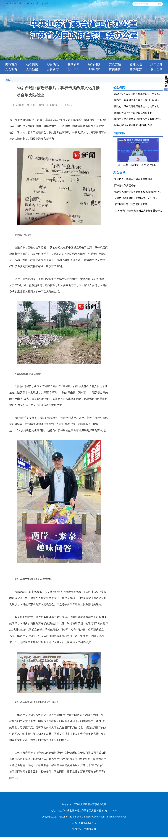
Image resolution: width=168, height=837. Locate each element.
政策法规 (156, 64)
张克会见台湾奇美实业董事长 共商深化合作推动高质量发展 (138, 191)
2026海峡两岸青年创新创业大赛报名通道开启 (138, 210)
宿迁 (9, 79)
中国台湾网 (90, 829)
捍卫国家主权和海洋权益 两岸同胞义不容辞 (138, 164)
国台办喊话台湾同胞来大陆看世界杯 (133, 125)
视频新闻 (73, 64)
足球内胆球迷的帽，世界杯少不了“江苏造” (136, 198)
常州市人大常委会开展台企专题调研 (133, 179)
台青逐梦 (53, 69)
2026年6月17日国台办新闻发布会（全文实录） (138, 94)
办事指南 (94, 69)
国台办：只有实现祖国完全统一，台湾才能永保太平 (138, 106)
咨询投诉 (115, 69)
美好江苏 (136, 69)
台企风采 (73, 69)
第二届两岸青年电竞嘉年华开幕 (130, 204)
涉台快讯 (53, 64)
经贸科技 (94, 64)
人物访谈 (32, 69)
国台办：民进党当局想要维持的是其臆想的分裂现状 (138, 119)
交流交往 (115, 64)
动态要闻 (32, 64)
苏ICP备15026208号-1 (84, 823)
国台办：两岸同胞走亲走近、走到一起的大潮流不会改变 (138, 100)
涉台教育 (11, 69)
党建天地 (136, 64)
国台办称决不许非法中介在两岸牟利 (133, 112)
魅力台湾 (156, 69)
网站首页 (11, 64)
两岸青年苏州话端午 (125, 185)
